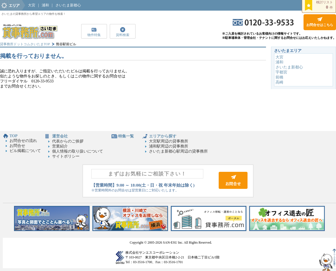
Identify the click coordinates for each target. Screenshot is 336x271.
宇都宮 (281, 72)
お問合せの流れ (23, 141)
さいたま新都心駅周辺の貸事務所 (178, 151)
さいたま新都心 (68, 5)
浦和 (45, 5)
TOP (14, 136)
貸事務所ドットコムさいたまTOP (25, 44)
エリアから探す (162, 136)
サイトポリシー (66, 156)
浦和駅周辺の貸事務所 (168, 146)
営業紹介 (60, 146)
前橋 (279, 77)
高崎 (279, 82)
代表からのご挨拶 (67, 141)
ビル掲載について (25, 151)
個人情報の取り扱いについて (77, 151)
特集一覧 (126, 136)
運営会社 (60, 136)
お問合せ (17, 146)
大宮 (31, 5)
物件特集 (94, 35)
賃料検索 (122, 35)
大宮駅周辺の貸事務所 (168, 141)
